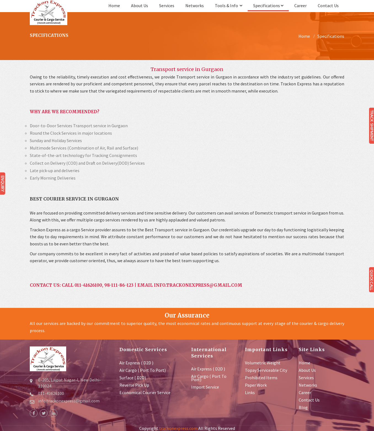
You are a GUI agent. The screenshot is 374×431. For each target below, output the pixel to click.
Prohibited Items (261, 377)
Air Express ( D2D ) (136, 362)
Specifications (268, 5)
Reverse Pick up (134, 385)
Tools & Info (228, 5)
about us (139, 5)
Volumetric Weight (262, 362)
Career (300, 5)
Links (250, 392)
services (166, 5)
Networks (194, 5)
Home (114, 5)
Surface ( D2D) (132, 377)
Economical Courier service (144, 392)
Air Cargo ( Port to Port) (142, 370)
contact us (328, 5)
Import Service (205, 387)
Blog (303, 407)
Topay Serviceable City (266, 370)
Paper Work (256, 385)
